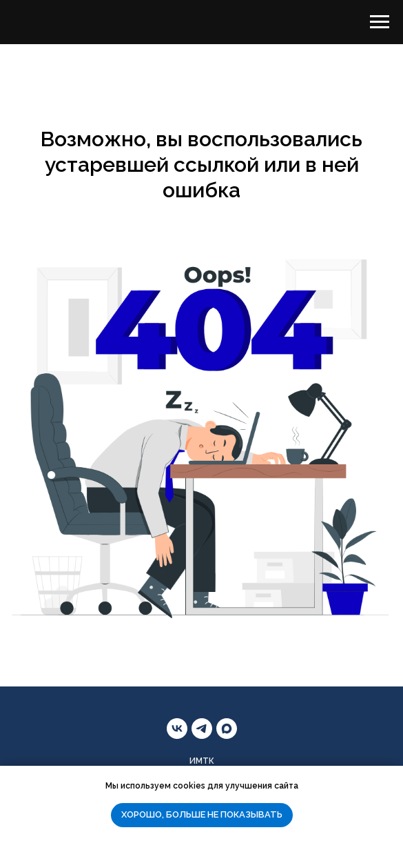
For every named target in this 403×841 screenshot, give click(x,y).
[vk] (177, 728)
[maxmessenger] (226, 728)
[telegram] (202, 728)
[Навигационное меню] (379, 22)
